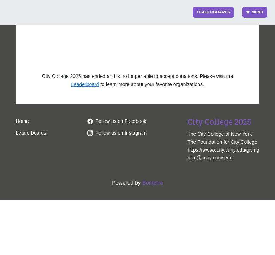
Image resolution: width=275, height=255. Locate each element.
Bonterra (152, 183)
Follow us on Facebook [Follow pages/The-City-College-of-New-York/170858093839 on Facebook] (117, 121)
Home (22, 121)
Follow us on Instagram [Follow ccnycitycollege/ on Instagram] (117, 133)
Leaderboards (213, 12)
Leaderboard (85, 84)
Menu (254, 12)
